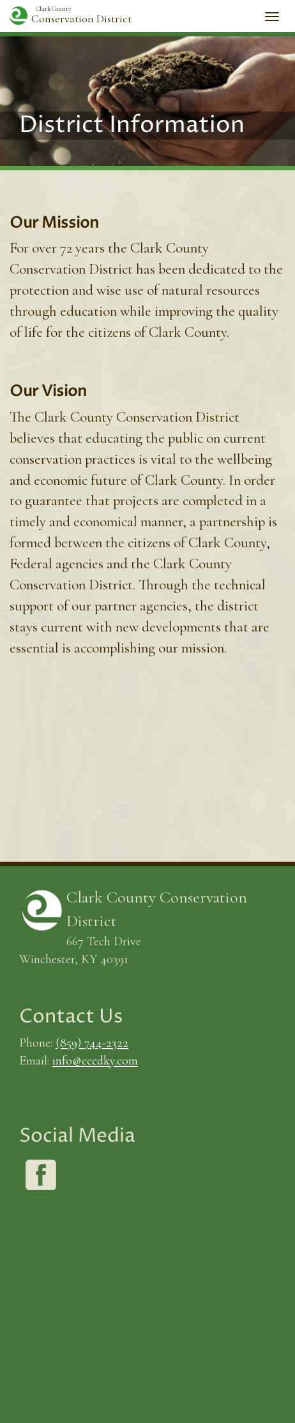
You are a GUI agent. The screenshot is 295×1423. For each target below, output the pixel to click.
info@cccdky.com (95, 1060)
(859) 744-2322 (92, 1043)
